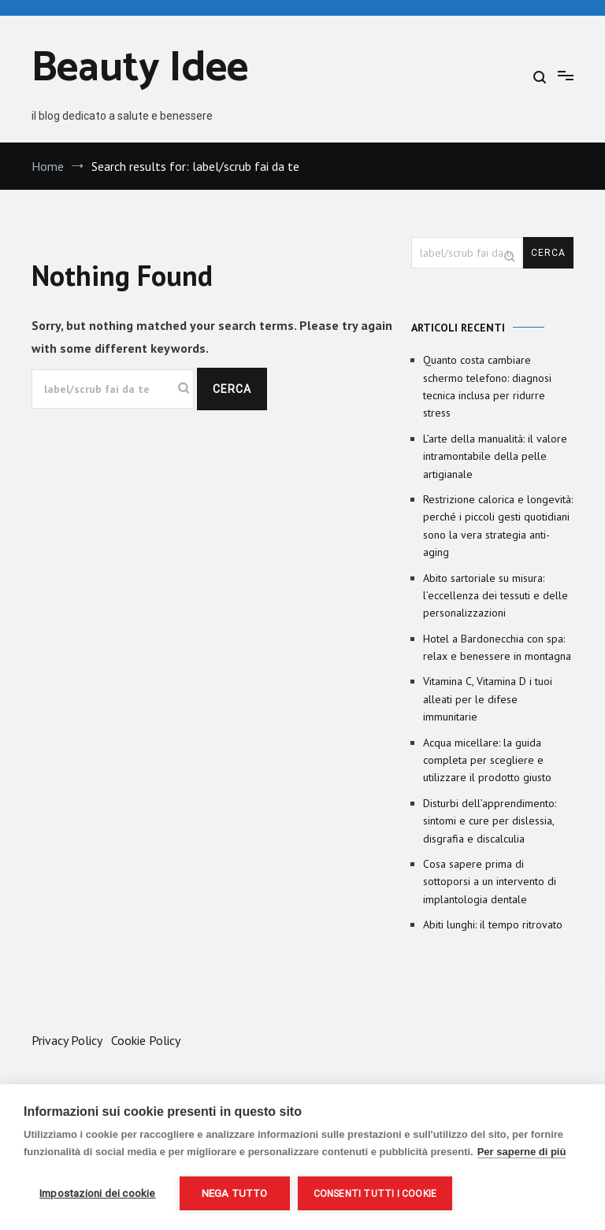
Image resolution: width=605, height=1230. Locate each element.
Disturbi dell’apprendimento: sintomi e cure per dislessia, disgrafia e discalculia (489, 821)
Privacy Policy (67, 1040)
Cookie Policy (145, 1040)
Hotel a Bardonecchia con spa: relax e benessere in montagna (497, 647)
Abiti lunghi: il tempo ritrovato (492, 924)
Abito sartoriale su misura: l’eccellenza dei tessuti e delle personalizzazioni (495, 596)
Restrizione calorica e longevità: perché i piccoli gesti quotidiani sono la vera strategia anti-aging (498, 525)
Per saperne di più (521, 1152)
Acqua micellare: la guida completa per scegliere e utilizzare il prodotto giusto (487, 760)
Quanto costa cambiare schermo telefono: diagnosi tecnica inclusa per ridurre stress (487, 386)
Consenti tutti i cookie (375, 1193)
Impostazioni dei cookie (97, 1193)
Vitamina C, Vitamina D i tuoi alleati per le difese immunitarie (487, 699)
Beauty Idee (140, 69)
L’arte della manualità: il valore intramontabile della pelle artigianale (495, 456)
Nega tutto (235, 1193)
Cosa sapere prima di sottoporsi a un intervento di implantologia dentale (489, 881)
